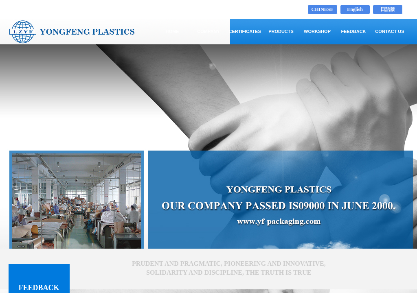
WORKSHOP (317, 31)
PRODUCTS (281, 31)
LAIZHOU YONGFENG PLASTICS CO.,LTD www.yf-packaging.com (104, 9)
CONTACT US (389, 31)
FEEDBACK (353, 31)
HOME (172, 31)
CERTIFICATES (245, 31)
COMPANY (208, 31)
